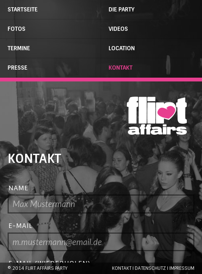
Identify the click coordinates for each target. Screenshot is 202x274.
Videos (118, 29)
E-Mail (20, 225)
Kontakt (121, 68)
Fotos (16, 29)
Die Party (121, 9)
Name (18, 187)
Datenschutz (150, 268)
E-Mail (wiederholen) (49, 263)
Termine (19, 48)
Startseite (23, 9)
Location (122, 48)
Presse (17, 68)
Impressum (181, 268)
